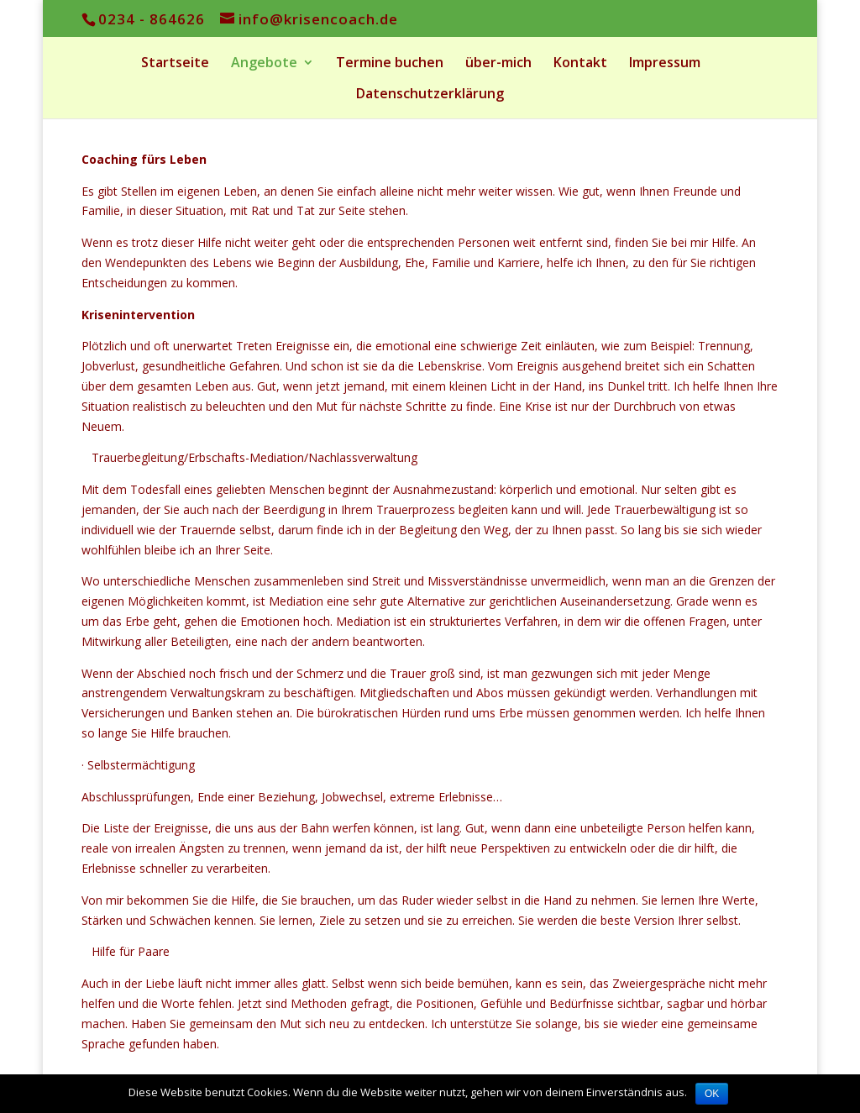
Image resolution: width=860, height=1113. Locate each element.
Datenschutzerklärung (430, 94)
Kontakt (580, 63)
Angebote (264, 63)
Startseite (175, 63)
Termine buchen (389, 63)
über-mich (498, 63)
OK (712, 1094)
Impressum (664, 63)
